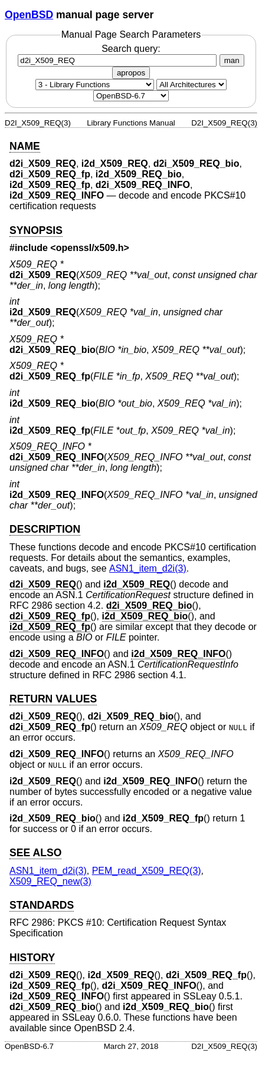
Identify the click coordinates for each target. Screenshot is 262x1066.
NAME (24, 146)
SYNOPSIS (36, 230)
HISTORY (32, 957)
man (232, 60)
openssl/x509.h (90, 248)
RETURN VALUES (53, 699)
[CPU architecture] (191, 84)
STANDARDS (41, 905)
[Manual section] (94, 84)
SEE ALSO (35, 853)
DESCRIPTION (44, 529)
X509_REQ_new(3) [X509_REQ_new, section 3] (50, 881)
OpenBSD (29, 15)
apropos (131, 72)
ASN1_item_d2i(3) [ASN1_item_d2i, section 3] (147, 568)
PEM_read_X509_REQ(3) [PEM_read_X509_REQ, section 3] (146, 871)
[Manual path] (131, 95)
